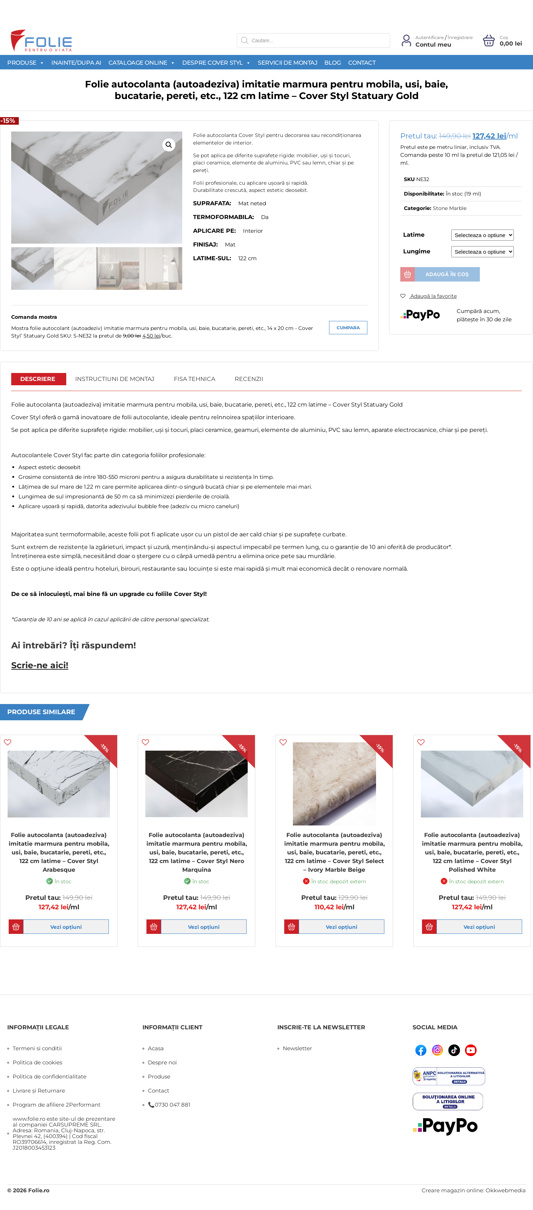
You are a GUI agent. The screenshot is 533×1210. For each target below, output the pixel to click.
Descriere (37, 379)
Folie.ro (39, 1189)
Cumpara (348, 327)
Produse (25, 62)
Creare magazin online (452, 1189)
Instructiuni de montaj (114, 379)
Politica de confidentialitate (49, 1075)
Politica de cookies (37, 1061)
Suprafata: (212, 203)
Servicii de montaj (287, 62)
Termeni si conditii (37, 1047)
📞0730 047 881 (169, 1103)
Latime (414, 234)
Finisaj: (205, 244)
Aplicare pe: (214, 230)
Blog (332, 62)
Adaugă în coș (447, 274)
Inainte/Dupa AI (76, 62)
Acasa (156, 1047)
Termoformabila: (223, 217)
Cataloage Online (141, 62)
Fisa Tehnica (194, 379)
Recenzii (249, 379)
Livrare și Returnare (39, 1089)
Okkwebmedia (506, 1189)
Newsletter (297, 1047)
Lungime (416, 251)
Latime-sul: (212, 258)
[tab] (38, 379)
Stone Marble (449, 208)
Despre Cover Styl (216, 62)
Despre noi (162, 1061)
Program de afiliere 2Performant (57, 1103)
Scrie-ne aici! (35, 664)
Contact (362, 62)
